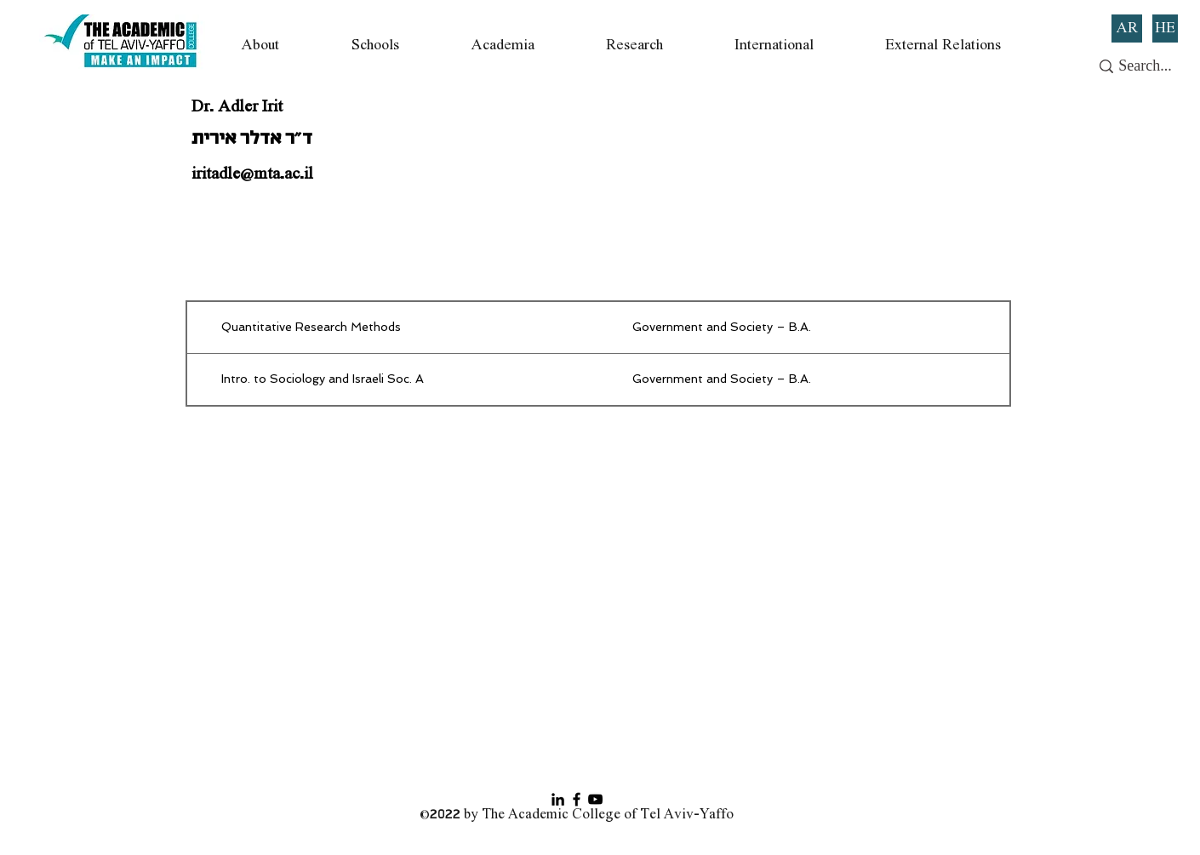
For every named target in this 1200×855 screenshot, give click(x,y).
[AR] (1127, 28)
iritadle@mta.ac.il (252, 174)
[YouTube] (595, 799)
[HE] (1165, 28)
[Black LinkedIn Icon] (558, 799)
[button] (260, 45)
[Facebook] (577, 799)
